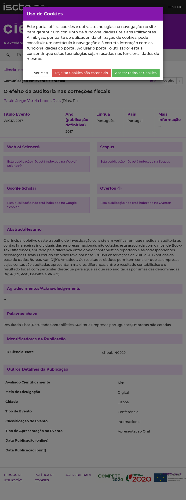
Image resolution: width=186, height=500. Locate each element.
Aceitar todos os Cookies (136, 73)
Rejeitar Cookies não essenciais (81, 73)
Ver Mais (41, 73)
